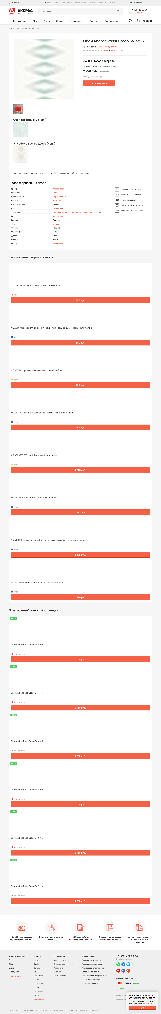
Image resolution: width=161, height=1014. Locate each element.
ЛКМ (35, 21)
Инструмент (77, 21)
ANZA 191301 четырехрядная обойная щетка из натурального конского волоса (48, 540)
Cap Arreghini (39, 975)
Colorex (37, 987)
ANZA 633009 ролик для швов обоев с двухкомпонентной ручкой (42, 412)
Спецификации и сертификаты (95, 975)
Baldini (36, 964)
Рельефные (58, 243)
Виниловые (58, 200)
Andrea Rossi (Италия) (107, 47)
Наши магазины (60, 975)
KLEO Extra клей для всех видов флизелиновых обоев (36, 285)
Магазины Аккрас (61, 960)
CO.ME (36, 979)
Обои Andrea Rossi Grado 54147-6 (27, 693)
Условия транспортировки (93, 968)
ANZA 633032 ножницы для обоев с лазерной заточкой (37, 582)
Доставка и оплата (51, 3)
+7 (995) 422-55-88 (138, 9)
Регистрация (138, 3)
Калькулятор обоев (68, 173)
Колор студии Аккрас (21, 11)
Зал (91, 212)
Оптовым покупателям (63, 964)
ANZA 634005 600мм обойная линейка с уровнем (34, 455)
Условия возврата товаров (93, 964)
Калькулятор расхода (92, 76)
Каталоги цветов (81, 3)
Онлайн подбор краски (91, 979)
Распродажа (112, 21)
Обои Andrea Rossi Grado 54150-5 (27, 838)
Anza (36, 960)
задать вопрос (117, 50)
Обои (47, 21)
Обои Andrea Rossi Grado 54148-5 (27, 741)
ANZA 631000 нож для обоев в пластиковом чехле (34, 497)
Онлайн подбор (66, 3)
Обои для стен (25, 28)
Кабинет (66, 212)
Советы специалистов (98, 3)
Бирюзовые (58, 208)
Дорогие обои (59, 196)
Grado (55, 192)
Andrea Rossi (36, 28)
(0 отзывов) (103, 50)
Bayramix (37, 968)
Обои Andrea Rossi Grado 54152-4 (27, 886)
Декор (59, 21)
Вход (130, 3)
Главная (11, 28)
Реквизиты (58, 968)
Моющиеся (58, 216)
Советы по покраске (90, 972)
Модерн (56, 224)
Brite (36, 972)
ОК (142, 1007)
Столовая (84, 212)
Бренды (94, 21)
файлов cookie (147, 1003)
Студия (97, 212)
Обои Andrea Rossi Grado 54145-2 (27, 644)
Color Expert (39, 983)
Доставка (85, 173)
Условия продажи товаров (93, 960)
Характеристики (20, 173)
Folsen (36, 995)
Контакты (112, 3)
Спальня (57, 212)
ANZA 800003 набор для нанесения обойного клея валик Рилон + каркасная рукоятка (51, 328)
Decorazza (38, 991)
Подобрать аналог (99, 83)
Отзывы (51, 173)
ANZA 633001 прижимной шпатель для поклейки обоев (37, 370)
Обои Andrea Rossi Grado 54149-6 (27, 789)
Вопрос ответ (37, 173)
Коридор (74, 212)
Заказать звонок (136, 13)
